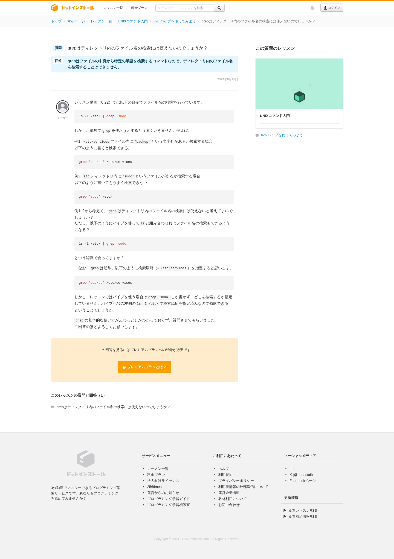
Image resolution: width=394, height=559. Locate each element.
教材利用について (232, 499)
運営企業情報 (229, 493)
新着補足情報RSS (302, 516)
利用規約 (225, 475)
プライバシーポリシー (236, 481)
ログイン (331, 8)
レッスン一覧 (113, 8)
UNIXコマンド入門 (133, 21)
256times (154, 487)
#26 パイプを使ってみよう (174, 21)
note (292, 469)
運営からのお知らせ (163, 493)
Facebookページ (302, 481)
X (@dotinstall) (301, 475)
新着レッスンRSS (302, 510)
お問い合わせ (229, 505)
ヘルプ (223, 469)
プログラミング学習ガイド (168, 499)
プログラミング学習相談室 (168, 505)
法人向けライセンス (163, 481)
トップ (56, 21)
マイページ (76, 21)
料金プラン (139, 8)
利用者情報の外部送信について (243, 487)
